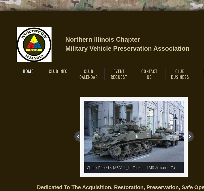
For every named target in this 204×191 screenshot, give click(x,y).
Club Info (58, 71)
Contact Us (149, 74)
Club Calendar (88, 74)
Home (28, 71)
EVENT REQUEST (119, 74)
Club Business (180, 74)
